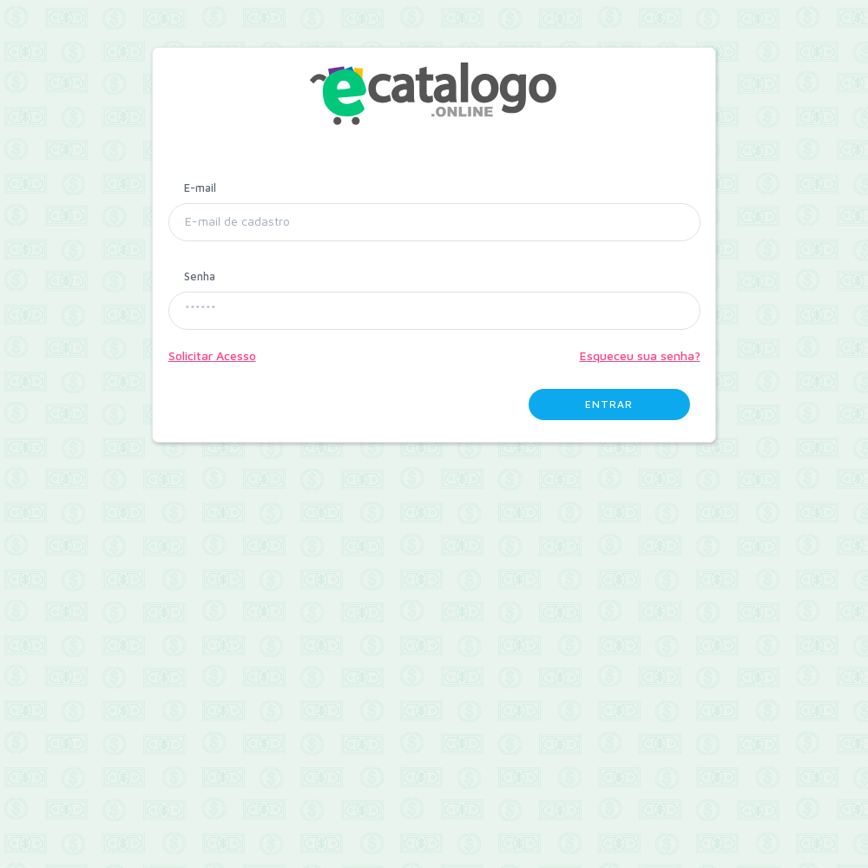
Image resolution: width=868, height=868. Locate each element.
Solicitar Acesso (212, 355)
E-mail (200, 187)
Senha (199, 276)
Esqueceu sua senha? (640, 355)
